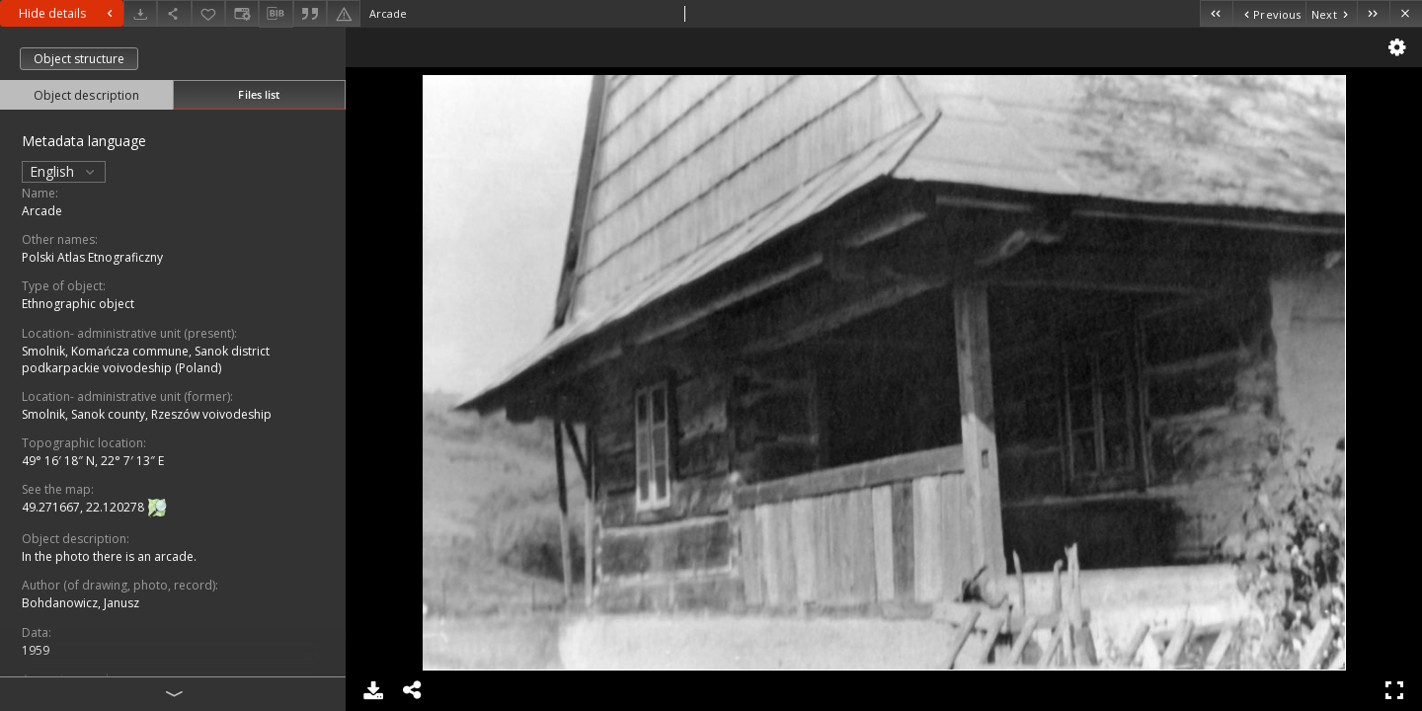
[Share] (174, 13)
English (64, 171)
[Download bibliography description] (275, 14)
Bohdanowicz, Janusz (80, 602)
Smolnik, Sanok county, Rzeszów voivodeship (147, 414)
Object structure (79, 58)
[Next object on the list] (1331, 13)
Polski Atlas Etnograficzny (92, 257)
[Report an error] (343, 13)
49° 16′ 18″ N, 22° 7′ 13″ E (93, 460)
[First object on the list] (1216, 13)
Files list (258, 94)
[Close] (1405, 13)
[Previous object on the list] (1268, 13)
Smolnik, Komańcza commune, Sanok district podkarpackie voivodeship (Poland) (146, 359)
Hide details (68, 13)
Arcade (42, 210)
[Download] (140, 13)
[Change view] (242, 13)
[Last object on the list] (1373, 13)
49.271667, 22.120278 (84, 507)
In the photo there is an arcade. (109, 556)
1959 (35, 650)
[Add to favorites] (208, 13)
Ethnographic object (78, 303)
